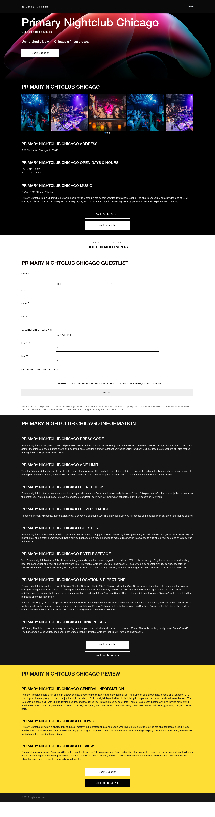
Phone (25, 290)
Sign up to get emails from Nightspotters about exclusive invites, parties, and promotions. (110, 383)
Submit (107, 392)
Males (25, 356)
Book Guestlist (40, 53)
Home (191, 7)
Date (24, 316)
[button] (105, 133)
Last (112, 284)
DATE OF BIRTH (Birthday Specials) (40, 369)
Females (26, 343)
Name (25, 273)
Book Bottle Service (107, 214)
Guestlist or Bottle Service (37, 330)
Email (25, 303)
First (58, 284)
